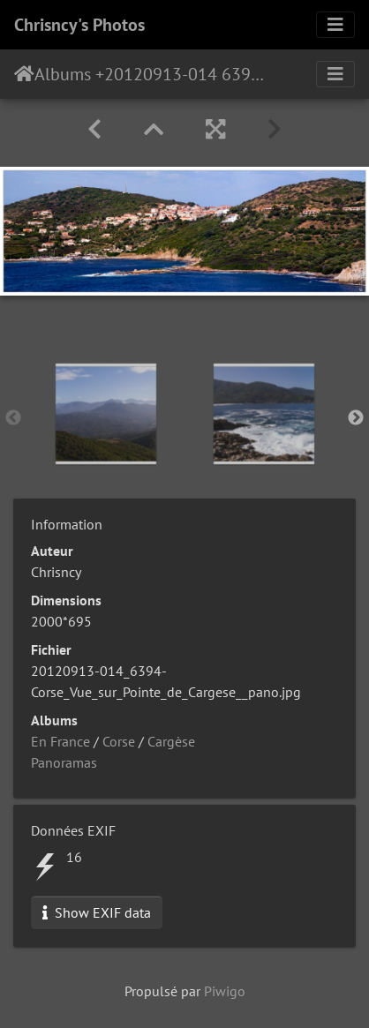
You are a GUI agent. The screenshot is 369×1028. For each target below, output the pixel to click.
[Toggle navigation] (335, 24)
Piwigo (224, 991)
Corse (118, 741)
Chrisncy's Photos (79, 24)
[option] (105, 414)
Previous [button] (13, 418)
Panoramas (64, 762)
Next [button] (356, 418)
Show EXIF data (96, 912)
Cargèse (171, 741)
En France (60, 741)
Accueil (24, 74)
